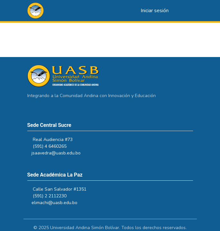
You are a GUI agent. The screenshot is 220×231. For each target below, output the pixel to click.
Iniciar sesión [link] (155, 10)
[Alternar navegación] (184, 10)
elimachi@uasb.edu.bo (57, 203)
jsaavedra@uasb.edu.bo (59, 153)
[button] (35, 11)
